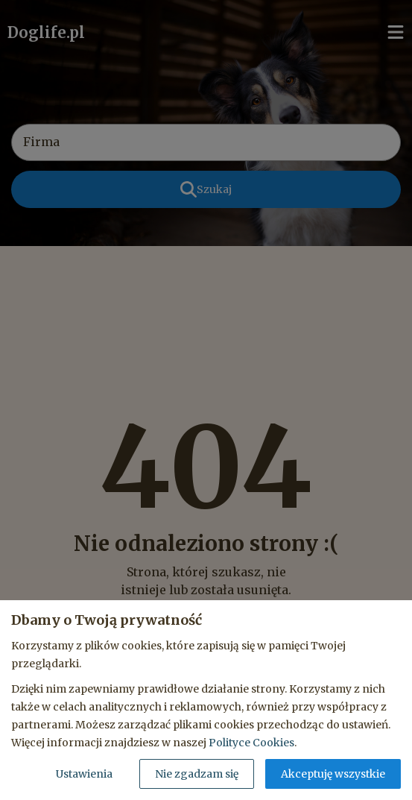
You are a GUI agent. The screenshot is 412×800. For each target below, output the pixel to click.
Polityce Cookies (251, 742)
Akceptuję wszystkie (333, 774)
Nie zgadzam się (196, 774)
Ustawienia (84, 774)
